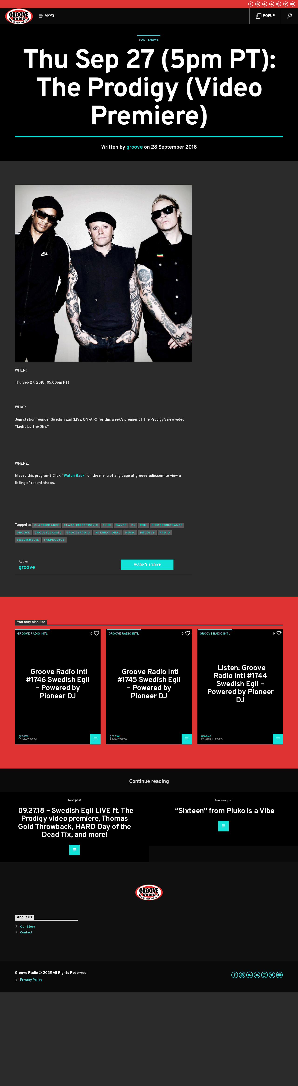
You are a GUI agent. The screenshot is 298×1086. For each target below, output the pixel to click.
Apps (49, 15)
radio (164, 627)
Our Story (27, 1021)
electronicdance (167, 619)
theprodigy (54, 634)
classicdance (46, 619)
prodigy (147, 627)
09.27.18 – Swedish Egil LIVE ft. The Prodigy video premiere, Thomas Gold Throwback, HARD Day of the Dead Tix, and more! (75, 917)
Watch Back (74, 570)
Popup (265, 16)
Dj (133, 619)
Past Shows (149, 87)
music (130, 627)
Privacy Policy (31, 1074)
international (108, 627)
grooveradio (78, 627)
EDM (143, 619)
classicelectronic (81, 619)
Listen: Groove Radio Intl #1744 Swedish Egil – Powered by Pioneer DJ (240, 778)
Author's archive (147, 658)
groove (134, 194)
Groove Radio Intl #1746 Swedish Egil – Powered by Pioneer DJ (58, 778)
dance (121, 619)
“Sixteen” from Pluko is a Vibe (224, 905)
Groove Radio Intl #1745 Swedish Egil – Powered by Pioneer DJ (149, 778)
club (107, 619)
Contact (26, 1027)
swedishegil (28, 634)
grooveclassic (48, 627)
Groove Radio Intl (32, 728)
